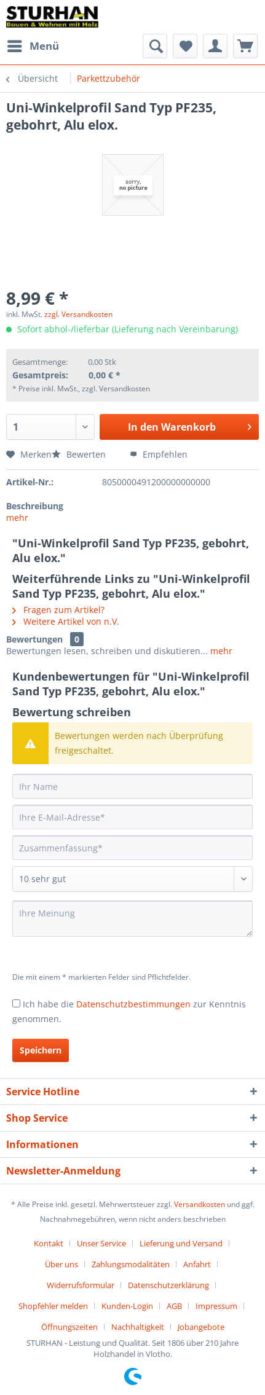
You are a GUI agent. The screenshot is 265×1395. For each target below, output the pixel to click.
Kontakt (48, 1243)
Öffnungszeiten (69, 1326)
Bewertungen (34, 639)
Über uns (61, 1264)
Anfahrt (197, 1264)
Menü (33, 44)
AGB (174, 1305)
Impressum (216, 1305)
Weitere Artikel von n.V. (65, 621)
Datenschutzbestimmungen (133, 1004)
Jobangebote (201, 1326)
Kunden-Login (127, 1305)
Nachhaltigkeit (137, 1326)
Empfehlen (159, 454)
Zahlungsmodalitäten (131, 1264)
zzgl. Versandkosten (78, 314)
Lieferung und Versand (181, 1243)
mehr (17, 517)
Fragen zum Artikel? (58, 609)
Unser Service (101, 1243)
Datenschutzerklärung (168, 1285)
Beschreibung (34, 506)
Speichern (40, 1050)
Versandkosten (199, 1204)
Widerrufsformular (80, 1285)
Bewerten (80, 454)
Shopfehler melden (53, 1305)
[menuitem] (32, 46)
